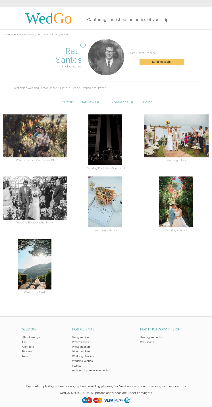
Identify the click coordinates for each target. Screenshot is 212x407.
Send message (161, 62)
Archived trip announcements (90, 370)
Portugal (151, 53)
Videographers (81, 351)
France (140, 53)
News (26, 356)
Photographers (81, 347)
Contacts (28, 347)
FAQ (25, 342)
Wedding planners (83, 356)
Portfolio (67, 102)
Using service (80, 337)
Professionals (26, 34)
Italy (132, 53)
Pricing (147, 102)
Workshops (147, 342)
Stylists (76, 365)
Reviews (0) (91, 102)
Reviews (27, 351)
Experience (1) (121, 102)
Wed (48, 18)
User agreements (151, 337)
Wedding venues (82, 361)
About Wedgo (31, 337)
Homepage (9, 34)
